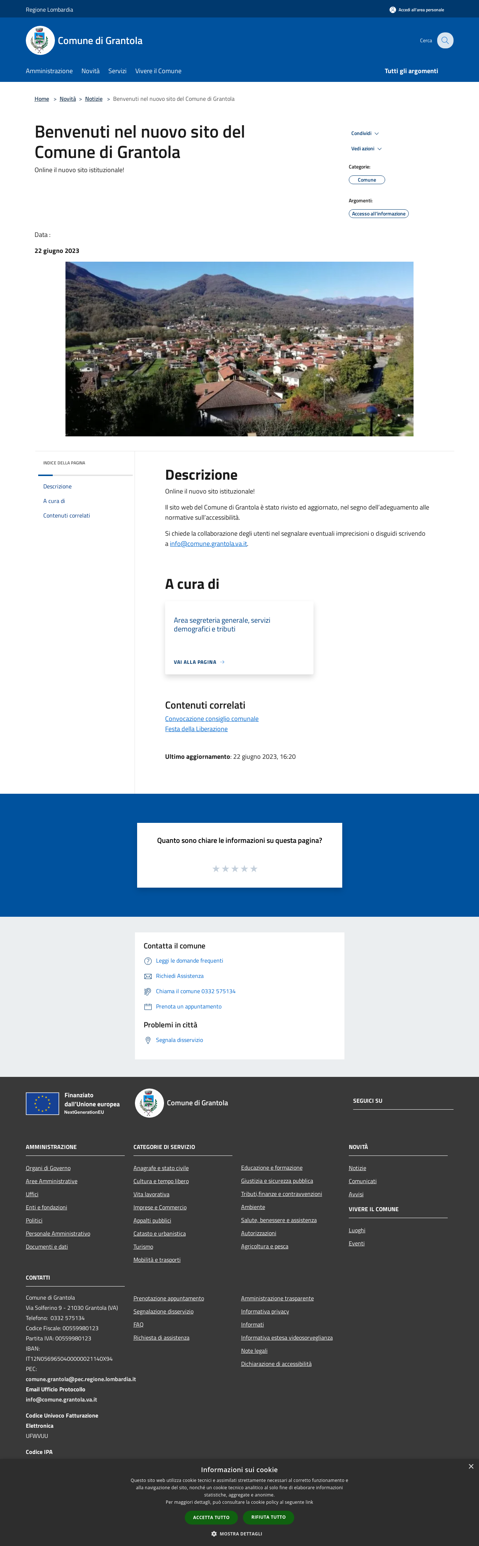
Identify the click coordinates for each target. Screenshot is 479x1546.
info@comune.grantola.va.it (208, 543)
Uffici (32, 1194)
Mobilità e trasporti (157, 1259)
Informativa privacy (265, 1311)
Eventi (357, 1243)
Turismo (143, 1246)
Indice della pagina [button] (64, 462)
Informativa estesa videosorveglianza (287, 1337)
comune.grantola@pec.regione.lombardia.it (81, 1379)
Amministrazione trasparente (277, 1298)
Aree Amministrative (51, 1181)
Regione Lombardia (49, 9)
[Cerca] (445, 40)
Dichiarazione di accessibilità (276, 1363)
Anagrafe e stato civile (161, 1168)
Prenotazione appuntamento (168, 1298)
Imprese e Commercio (160, 1207)
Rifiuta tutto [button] (268, 1517)
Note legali (254, 1350)
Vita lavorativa (151, 1194)
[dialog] (239, 1502)
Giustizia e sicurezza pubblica (277, 1180)
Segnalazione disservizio (163, 1311)
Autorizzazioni (258, 1233)
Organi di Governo (48, 1168)
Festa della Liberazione (196, 729)
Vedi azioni (367, 148)
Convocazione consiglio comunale (212, 719)
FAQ (138, 1324)
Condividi (366, 133)
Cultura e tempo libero (161, 1181)
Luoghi (357, 1230)
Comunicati (363, 1181)
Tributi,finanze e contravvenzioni (281, 1193)
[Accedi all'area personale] (417, 9)
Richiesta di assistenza (161, 1337)
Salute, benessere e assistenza (279, 1220)
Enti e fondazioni (46, 1207)
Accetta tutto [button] (211, 1517)
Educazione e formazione (272, 1167)
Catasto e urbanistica (159, 1233)
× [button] (471, 1467)
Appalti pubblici (152, 1220)
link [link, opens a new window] (309, 1502)
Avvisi (356, 1194)
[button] (240, 1533)
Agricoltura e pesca (264, 1246)
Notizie (94, 98)
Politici (34, 1220)
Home (42, 98)
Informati (252, 1324)
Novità (68, 98)
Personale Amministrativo (58, 1233)
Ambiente (253, 1206)
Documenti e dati (47, 1246)
